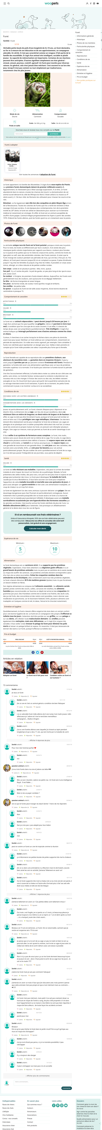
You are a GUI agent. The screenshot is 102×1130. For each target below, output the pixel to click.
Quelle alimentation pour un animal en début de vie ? (87, 1121)
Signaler (33, 696)
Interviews (6, 1122)
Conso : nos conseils (10, 1118)
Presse (29, 1118)
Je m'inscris (54, 134)
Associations (32, 1115)
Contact (30, 1122)
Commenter (67, 1088)
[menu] (5, 3)
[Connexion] (87, 3)
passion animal (18, 766)
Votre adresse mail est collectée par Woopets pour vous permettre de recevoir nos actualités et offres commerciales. (37, 137)
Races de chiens (8, 1104)
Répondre (24, 696)
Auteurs (30, 1108)
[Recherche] (9, 3)
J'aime (15, 696)
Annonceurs (31, 1111)
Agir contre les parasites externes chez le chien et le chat (87, 1114)
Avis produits (32, 1125)
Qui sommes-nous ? (34, 1104)
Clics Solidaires (8, 1115)
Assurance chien (8, 1125)
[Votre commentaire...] (43, 1083)
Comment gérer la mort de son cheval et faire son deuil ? (88, 1106)
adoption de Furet (47, 174)
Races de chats (7, 1108)
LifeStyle (5, 1111)
